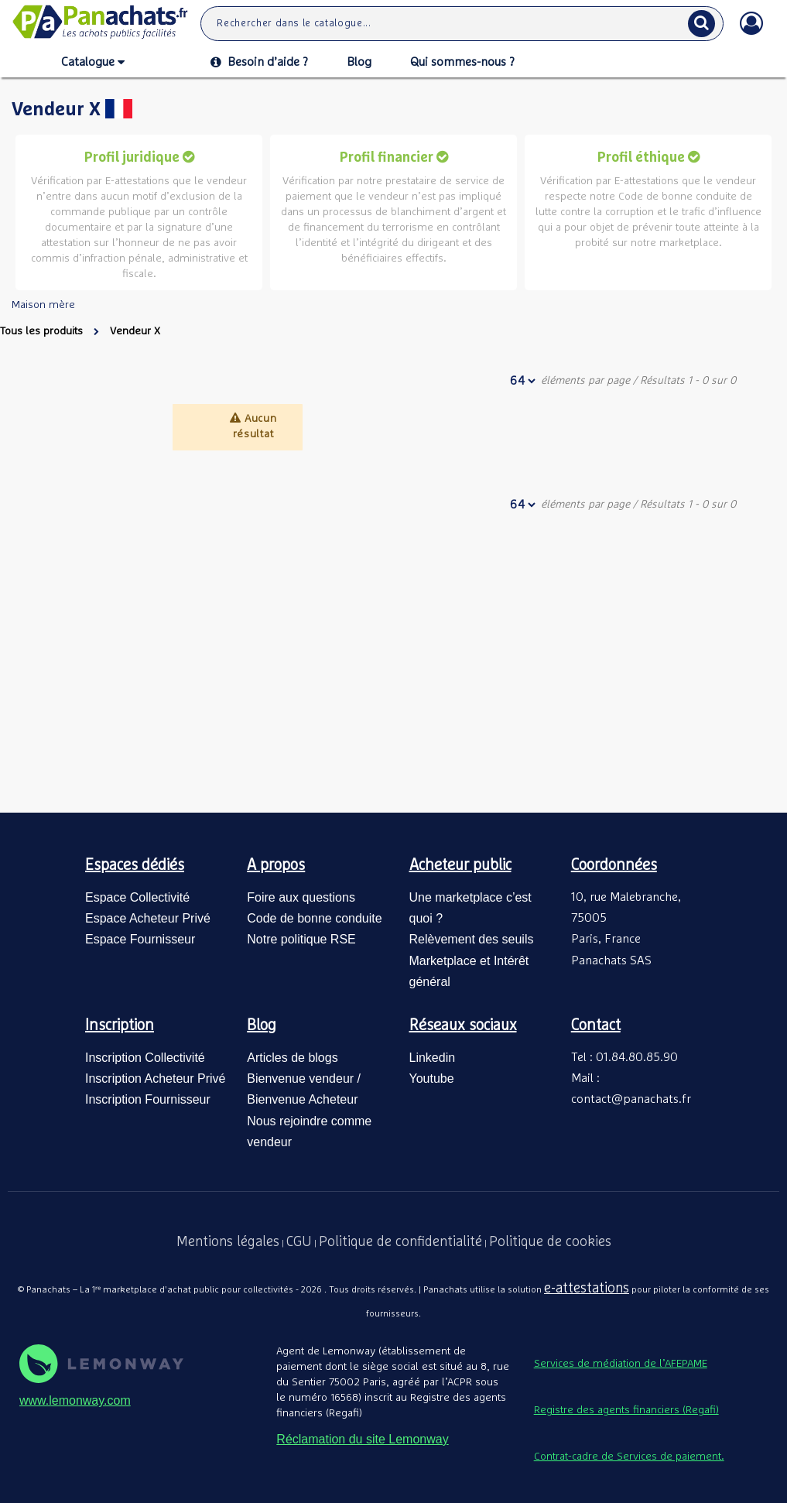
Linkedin (432, 1057)
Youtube (431, 1078)
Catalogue (93, 63)
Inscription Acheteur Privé (155, 1078)
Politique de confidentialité (400, 1242)
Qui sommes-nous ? (462, 62)
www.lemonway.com (75, 1400)
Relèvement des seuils (471, 939)
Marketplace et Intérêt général (469, 971)
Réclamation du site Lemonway (362, 1439)
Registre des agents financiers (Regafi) (626, 1410)
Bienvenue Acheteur (302, 1099)
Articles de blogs (292, 1057)
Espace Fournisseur (140, 939)
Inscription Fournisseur (147, 1099)
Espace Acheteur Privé (147, 918)
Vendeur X (135, 331)
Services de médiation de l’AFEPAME (620, 1363)
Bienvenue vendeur (300, 1078)
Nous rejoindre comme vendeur (309, 1131)
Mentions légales (227, 1242)
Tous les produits (41, 331)
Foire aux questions (301, 897)
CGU (299, 1242)
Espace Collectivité (137, 897)
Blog (359, 62)
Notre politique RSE (301, 939)
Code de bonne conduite (314, 918)
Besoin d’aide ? (259, 62)
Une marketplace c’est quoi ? (470, 908)
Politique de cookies (550, 1242)
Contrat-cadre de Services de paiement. (629, 1456)
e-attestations (586, 1289)
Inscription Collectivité (145, 1057)
